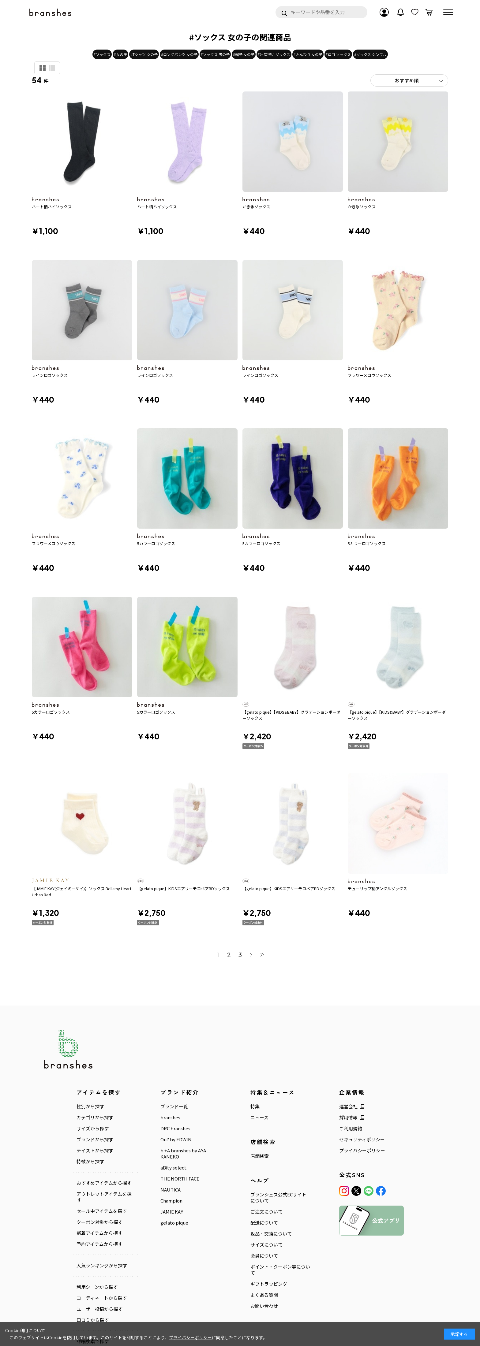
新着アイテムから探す (99, 1187)
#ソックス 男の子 (215, 54)
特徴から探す (90, 1116)
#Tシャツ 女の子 (144, 54)
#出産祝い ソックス (274, 54)
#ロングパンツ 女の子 (179, 54)
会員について (264, 1210)
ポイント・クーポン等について (280, 1224)
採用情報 (348, 1072)
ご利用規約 (350, 1083)
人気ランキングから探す (102, 1220)
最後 (262, 909)
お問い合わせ (264, 1260)
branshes (170, 1072)
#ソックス (102, 54)
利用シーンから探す (97, 1241)
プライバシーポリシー (362, 1105)
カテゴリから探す (95, 1072)
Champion (171, 1155)
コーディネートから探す (102, 1252)
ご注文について (266, 1166)
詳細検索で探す (93, 1295)
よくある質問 (264, 1249)
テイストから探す (95, 1105)
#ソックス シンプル (370, 54)
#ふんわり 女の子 (308, 54)
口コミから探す (93, 1274)
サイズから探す (93, 1083)
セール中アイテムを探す (102, 1165)
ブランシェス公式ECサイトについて (278, 1152)
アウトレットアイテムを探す (104, 1151)
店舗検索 (259, 1110)
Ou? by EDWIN (176, 1094)
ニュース (259, 1072)
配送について (264, 1177)
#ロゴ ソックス (338, 54)
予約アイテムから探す (99, 1198)
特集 (255, 1061)
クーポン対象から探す (99, 1176)
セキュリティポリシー (362, 1094)
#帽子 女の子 (243, 54)
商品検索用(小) (52, 68)
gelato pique (174, 1177)
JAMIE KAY (171, 1166)
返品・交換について (271, 1188)
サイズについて (266, 1199)
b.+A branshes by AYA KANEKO (183, 1108)
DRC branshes (175, 1083)
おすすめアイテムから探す (104, 1137)
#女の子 (120, 54)
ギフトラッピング (268, 1238)
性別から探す (90, 1061)
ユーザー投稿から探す (99, 1263)
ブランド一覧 (174, 1061)
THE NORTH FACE (179, 1133)
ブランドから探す (95, 1094)
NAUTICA (170, 1144)
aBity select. (173, 1122)
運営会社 (348, 1061)
